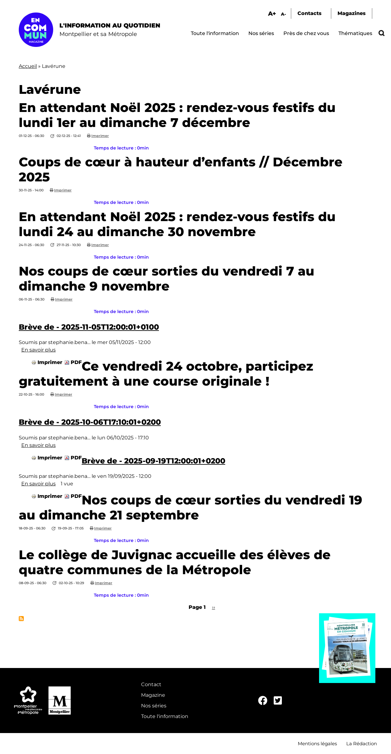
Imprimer (100, 136)
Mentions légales (317, 743)
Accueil (28, 66)
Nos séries (261, 33)
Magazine (153, 695)
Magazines (352, 13)
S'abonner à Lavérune (21, 618)
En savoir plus (38, 350)
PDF (76, 362)
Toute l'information (215, 33)
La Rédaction (361, 743)
